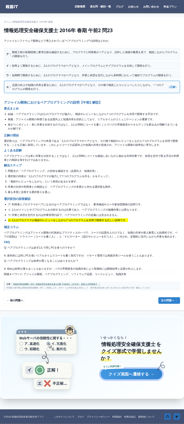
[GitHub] (167, 416)
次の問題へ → (169, 300)
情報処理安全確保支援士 (25, 21)
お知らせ (133, 6)
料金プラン (170, 6)
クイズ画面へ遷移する (131, 374)
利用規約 (117, 416)
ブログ (119, 6)
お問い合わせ (151, 6)
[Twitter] (176, 416)
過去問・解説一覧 (100, 6)
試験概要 (80, 6)
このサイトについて (64, 416)
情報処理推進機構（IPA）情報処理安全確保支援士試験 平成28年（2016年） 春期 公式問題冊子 (56, 284)
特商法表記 (130, 416)
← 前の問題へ (15, 300)
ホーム (7, 21)
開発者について (146, 416)
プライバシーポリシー (98, 416)
